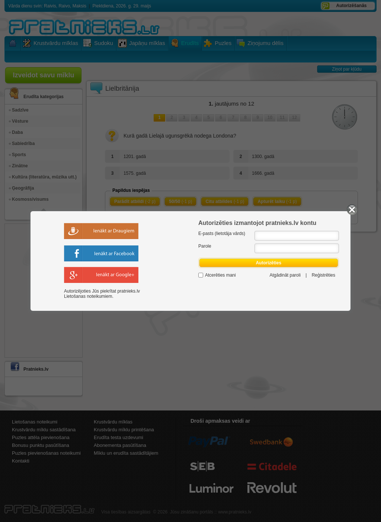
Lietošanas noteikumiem (88, 296)
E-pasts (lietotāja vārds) (221, 233)
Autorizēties (268, 262)
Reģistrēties (323, 275)
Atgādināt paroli (284, 275)
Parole (204, 246)
